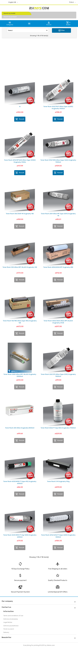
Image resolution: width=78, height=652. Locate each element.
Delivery (6, 632)
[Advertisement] (39, 57)
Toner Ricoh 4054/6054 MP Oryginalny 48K (58, 267)
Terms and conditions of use (13, 615)
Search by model (9, 13)
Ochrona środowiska (10, 619)
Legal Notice (7, 622)
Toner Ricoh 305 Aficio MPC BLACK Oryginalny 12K (20, 267)
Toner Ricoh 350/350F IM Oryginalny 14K (20, 213)
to (20, 106)
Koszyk (19, 119)
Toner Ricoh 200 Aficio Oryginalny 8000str (19, 428)
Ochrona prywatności (10, 626)
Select (28, 30)
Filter (61, 30)
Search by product (10, 17)
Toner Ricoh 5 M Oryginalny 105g (58, 481)
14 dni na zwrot (8, 629)
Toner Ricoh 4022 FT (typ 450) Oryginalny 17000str (58, 428)
